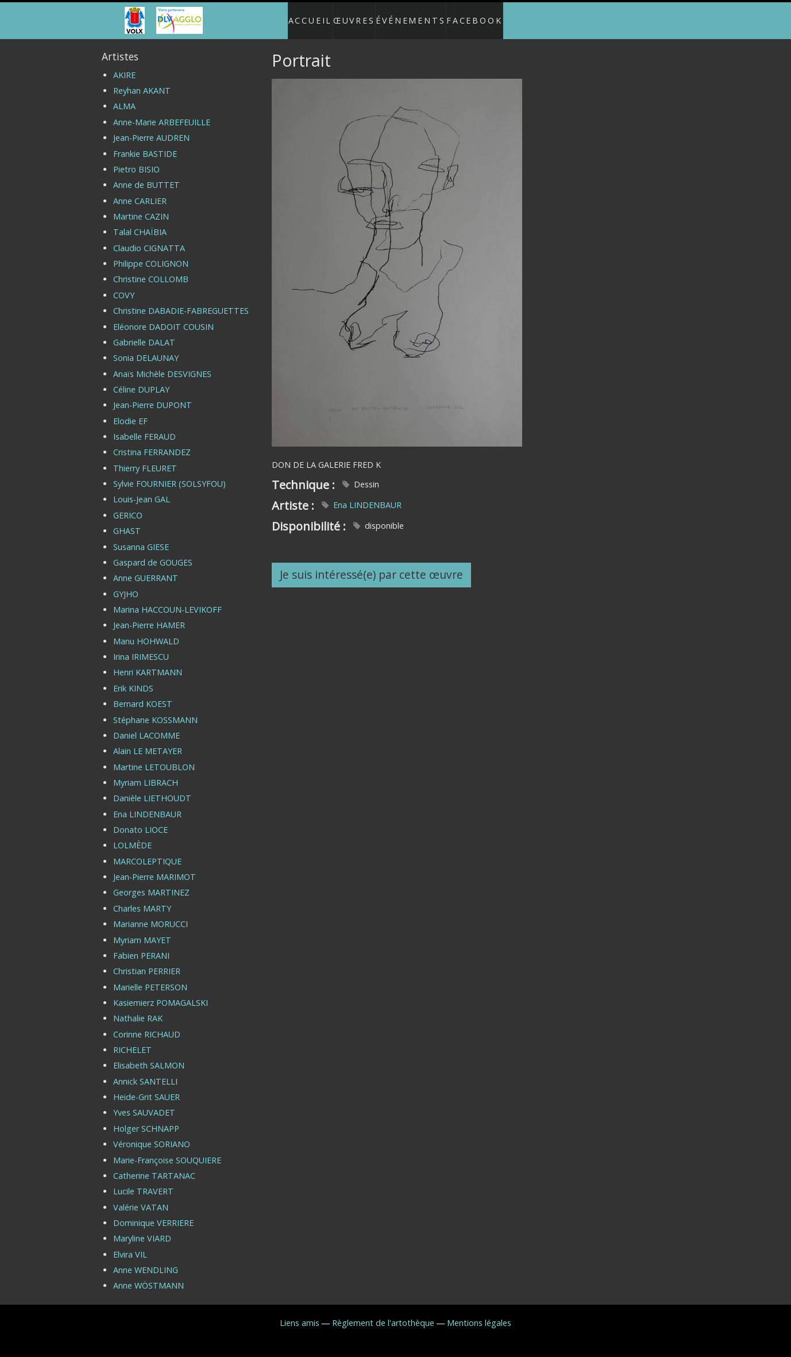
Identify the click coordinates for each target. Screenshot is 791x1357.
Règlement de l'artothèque (383, 1313)
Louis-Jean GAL (141, 490)
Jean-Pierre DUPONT (152, 395)
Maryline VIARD (142, 1229)
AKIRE (124, 65)
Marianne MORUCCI (150, 914)
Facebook (486, 15)
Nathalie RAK (138, 1009)
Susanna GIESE (141, 537)
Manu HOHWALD (146, 631)
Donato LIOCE (140, 820)
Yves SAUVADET (144, 1103)
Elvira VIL (130, 1245)
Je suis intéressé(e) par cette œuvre (371, 565)
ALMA (124, 96)
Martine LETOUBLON (154, 757)
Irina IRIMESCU (141, 647)
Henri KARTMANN (147, 663)
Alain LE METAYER (147, 741)
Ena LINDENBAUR (367, 495)
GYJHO (125, 584)
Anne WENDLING (145, 1260)
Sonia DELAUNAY (146, 348)
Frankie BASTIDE (145, 144)
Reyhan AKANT (142, 81)
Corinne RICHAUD (146, 1025)
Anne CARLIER (140, 191)
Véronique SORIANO (151, 1134)
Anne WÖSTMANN (148, 1276)
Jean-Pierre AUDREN (151, 128)
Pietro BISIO (136, 160)
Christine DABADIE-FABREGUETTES (181, 301)
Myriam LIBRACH (145, 773)
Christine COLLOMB (150, 269)
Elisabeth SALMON (148, 1056)
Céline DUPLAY (141, 380)
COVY (123, 285)
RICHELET (132, 1040)
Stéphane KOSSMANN (155, 710)
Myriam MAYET (142, 930)
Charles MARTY (142, 899)
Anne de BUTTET (146, 175)
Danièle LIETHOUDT (152, 788)
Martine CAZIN (141, 207)
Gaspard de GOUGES (152, 553)
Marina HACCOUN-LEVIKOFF (167, 600)
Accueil (298, 15)
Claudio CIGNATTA (149, 238)
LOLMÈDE (132, 836)
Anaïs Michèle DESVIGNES (162, 364)
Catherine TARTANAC (154, 1166)
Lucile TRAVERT (143, 1182)
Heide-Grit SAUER (146, 1087)
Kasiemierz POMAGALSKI (160, 993)
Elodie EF (130, 411)
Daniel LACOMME (146, 726)
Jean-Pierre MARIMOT (154, 867)
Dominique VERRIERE (153, 1213)
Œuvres (351, 15)
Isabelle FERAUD (144, 427)
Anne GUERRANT (145, 568)
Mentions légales (479, 1313)
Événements (416, 15)
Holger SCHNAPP (146, 1119)
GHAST (127, 521)
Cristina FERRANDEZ (152, 442)
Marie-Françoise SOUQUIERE (167, 1150)
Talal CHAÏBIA (140, 222)
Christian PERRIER (146, 961)
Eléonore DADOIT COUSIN (163, 317)
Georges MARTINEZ (151, 883)
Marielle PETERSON (150, 977)
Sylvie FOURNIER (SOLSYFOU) (169, 474)
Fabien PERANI (141, 946)
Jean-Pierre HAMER (149, 615)
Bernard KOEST (142, 694)
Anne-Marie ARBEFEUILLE (161, 112)
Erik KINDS (133, 679)
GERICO (127, 506)
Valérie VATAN (140, 1197)
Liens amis (299, 1313)
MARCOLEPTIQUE (147, 852)
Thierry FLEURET (145, 458)
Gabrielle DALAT (144, 333)
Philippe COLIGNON (150, 254)
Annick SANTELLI (145, 1072)
